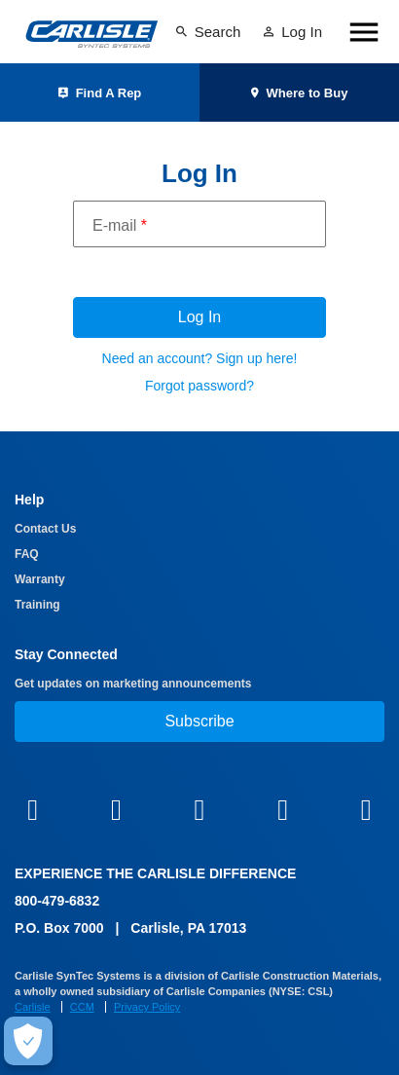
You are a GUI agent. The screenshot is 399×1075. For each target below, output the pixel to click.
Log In (199, 317)
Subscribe (199, 721)
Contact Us (45, 529)
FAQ (27, 554)
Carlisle (33, 1007)
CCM (82, 1007)
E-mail (119, 225)
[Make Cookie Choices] (28, 1041)
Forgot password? (199, 385)
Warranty (40, 579)
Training (37, 605)
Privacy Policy (147, 1007)
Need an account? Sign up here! (200, 358)
